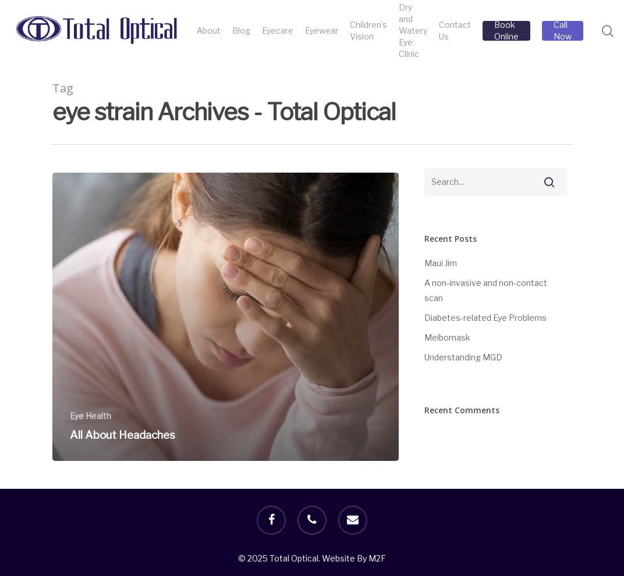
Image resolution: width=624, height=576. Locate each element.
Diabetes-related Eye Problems (485, 318)
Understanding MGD (463, 357)
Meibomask (447, 337)
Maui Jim (440, 263)
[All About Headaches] (225, 317)
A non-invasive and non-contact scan (485, 290)
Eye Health (90, 416)
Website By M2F (354, 558)
